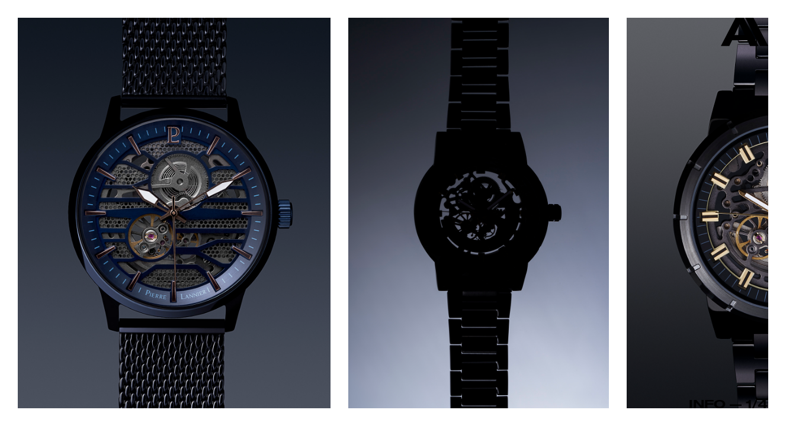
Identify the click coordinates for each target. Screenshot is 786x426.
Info (707, 403)
